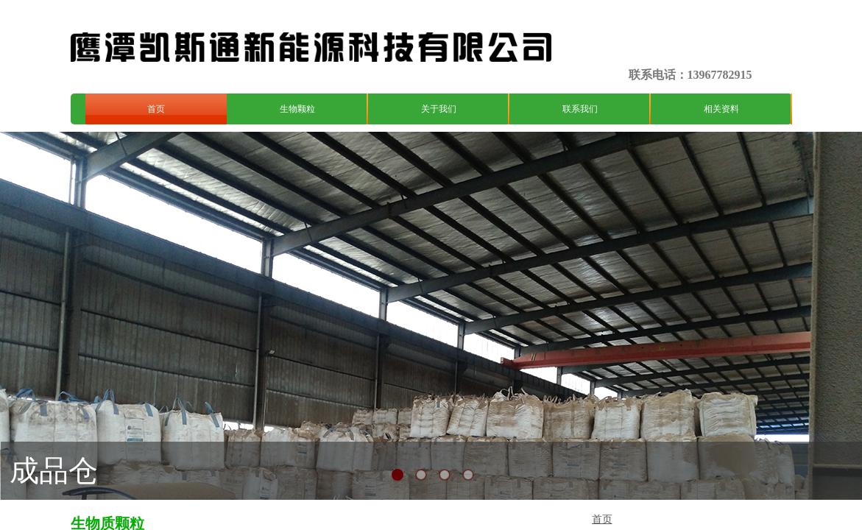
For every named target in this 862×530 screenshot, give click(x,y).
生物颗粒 (297, 109)
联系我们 (580, 109)
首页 (156, 109)
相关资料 (721, 109)
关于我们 (438, 109)
